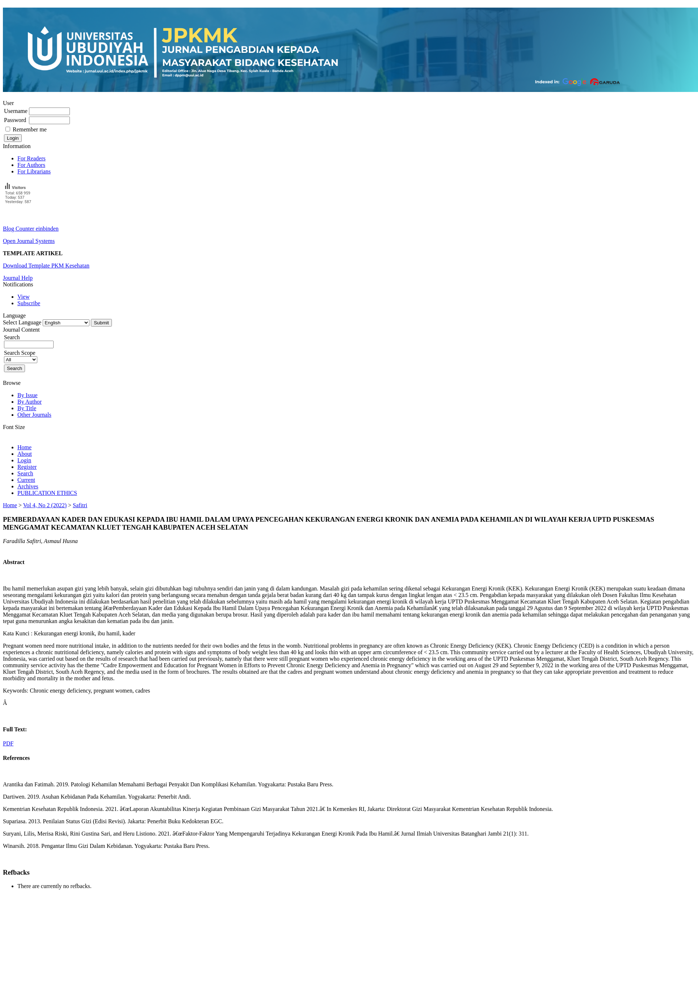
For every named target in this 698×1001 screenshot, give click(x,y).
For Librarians (34, 171)
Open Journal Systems (29, 241)
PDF (8, 743)
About (24, 454)
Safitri (80, 505)
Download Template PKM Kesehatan (46, 265)
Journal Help (18, 278)
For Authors (31, 165)
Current (26, 480)
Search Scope (20, 356)
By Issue (27, 395)
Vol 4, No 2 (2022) (45, 505)
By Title (26, 408)
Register (27, 467)
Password (15, 120)
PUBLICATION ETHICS (47, 493)
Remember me (30, 129)
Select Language (22, 322)
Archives (27, 486)
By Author (29, 402)
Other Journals (34, 415)
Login (24, 460)
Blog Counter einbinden (31, 229)
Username (16, 111)
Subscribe (28, 303)
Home (24, 447)
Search (25, 473)
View (23, 297)
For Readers (31, 158)
